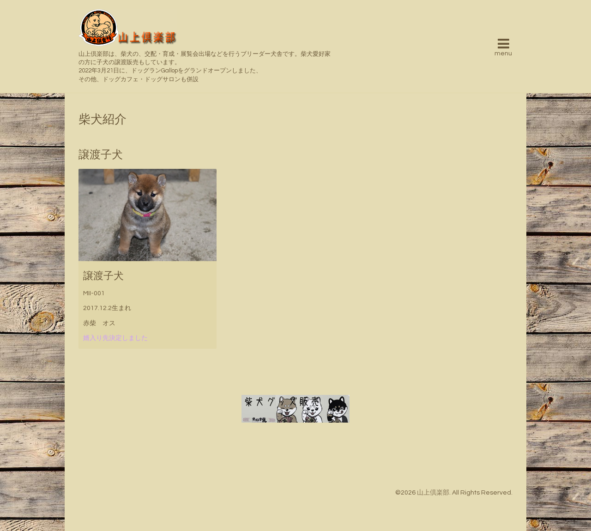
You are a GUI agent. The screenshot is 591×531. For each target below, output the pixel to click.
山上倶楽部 (433, 492)
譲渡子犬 (103, 276)
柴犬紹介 (102, 119)
